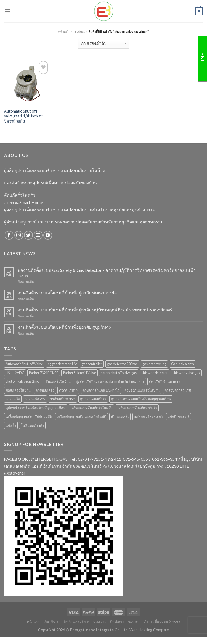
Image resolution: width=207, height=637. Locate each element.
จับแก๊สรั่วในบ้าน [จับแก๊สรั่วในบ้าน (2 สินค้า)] (58, 381)
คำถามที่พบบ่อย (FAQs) (162, 621)
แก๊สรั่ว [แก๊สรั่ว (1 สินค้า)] (11, 425)
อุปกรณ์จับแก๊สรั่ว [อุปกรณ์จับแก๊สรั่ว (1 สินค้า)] (93, 399)
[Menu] (7, 11)
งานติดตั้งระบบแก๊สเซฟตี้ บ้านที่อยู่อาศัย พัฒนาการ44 (67, 292)
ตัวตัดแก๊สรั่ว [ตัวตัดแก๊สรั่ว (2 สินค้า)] (68, 390)
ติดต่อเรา (117, 621)
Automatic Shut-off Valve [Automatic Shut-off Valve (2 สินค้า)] (24, 364)
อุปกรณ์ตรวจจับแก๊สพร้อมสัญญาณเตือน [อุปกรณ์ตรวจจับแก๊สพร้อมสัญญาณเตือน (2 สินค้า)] (141, 399)
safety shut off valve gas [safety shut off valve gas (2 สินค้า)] (119, 373)
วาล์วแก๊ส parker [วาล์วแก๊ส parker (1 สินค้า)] (62, 399)
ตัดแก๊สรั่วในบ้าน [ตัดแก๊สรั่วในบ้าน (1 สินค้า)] (18, 390)
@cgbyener (14, 472)
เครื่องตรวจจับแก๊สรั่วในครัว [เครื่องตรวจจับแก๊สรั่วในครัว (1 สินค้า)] (91, 408)
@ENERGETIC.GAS (49, 459)
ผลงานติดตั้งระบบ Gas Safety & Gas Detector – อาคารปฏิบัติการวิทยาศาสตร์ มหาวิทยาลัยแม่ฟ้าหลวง (107, 272)
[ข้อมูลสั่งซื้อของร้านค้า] (103, 43)
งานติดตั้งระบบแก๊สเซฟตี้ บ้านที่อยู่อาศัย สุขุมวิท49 (64, 327)
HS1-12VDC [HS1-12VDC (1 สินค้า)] (15, 373)
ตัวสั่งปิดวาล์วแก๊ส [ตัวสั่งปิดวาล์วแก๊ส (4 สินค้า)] (177, 390)
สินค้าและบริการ (77, 621)
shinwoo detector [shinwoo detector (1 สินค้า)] (155, 373)
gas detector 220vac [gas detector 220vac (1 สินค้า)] (122, 364)
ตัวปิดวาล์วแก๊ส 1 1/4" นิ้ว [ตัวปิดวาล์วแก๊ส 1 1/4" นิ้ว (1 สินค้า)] (100, 390)
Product (79, 31)
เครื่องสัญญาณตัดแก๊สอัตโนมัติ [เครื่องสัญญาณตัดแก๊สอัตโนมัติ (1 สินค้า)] (29, 416)
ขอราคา (134, 621)
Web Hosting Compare (149, 630)
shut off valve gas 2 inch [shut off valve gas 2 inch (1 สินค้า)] (23, 381)
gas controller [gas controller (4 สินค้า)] (92, 364)
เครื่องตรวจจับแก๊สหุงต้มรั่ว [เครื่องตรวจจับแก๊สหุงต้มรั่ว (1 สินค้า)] (137, 408)
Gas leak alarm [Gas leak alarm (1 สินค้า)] (182, 364)
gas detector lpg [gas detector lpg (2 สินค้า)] (154, 364)
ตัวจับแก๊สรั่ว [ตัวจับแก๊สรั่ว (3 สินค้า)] (45, 390)
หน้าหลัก (64, 31)
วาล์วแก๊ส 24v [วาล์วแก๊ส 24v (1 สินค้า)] (35, 399)
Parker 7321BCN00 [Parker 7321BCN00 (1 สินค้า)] (43, 373)
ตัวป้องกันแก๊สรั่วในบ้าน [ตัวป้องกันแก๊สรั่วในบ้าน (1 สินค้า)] (142, 390)
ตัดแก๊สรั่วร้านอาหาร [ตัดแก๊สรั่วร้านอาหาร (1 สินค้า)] (164, 381)
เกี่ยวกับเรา (52, 621)
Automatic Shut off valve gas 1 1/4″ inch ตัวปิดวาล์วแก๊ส (23, 116)
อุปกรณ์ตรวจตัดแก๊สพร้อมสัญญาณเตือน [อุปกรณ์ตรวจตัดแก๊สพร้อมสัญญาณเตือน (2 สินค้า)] (35, 408)
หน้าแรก (33, 621)
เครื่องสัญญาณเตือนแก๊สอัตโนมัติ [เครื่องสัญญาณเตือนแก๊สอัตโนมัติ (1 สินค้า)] (81, 416)
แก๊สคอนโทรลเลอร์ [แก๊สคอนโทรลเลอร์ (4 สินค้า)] (148, 416)
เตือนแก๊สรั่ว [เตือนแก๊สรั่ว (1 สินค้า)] (120, 416)
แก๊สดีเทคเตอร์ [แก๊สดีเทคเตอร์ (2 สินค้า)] (178, 416)
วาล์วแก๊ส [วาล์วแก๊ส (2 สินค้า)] (13, 399)
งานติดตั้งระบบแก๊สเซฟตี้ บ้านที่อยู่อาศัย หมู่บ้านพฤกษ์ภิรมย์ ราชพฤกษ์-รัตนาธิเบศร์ (95, 309)
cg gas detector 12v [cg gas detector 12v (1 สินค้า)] (62, 364)
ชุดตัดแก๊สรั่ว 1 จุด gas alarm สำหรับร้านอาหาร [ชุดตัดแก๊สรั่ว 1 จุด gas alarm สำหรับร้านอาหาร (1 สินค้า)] (109, 381)
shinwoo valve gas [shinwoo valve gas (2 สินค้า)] (186, 373)
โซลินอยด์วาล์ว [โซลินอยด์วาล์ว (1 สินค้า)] (32, 425)
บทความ (100, 621)
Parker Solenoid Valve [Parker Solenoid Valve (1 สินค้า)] (79, 373)
